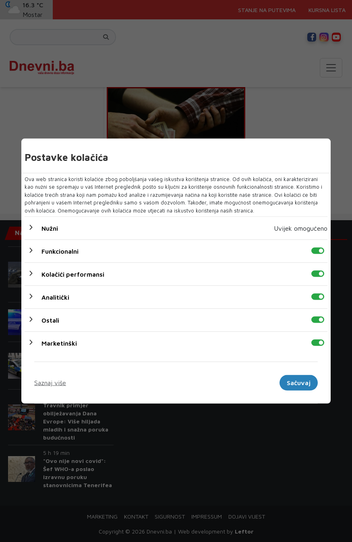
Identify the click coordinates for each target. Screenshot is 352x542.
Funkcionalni (60, 251)
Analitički (55, 297)
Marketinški (59, 343)
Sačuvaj (299, 382)
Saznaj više (50, 382)
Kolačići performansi (72, 274)
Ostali (50, 320)
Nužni (49, 228)
